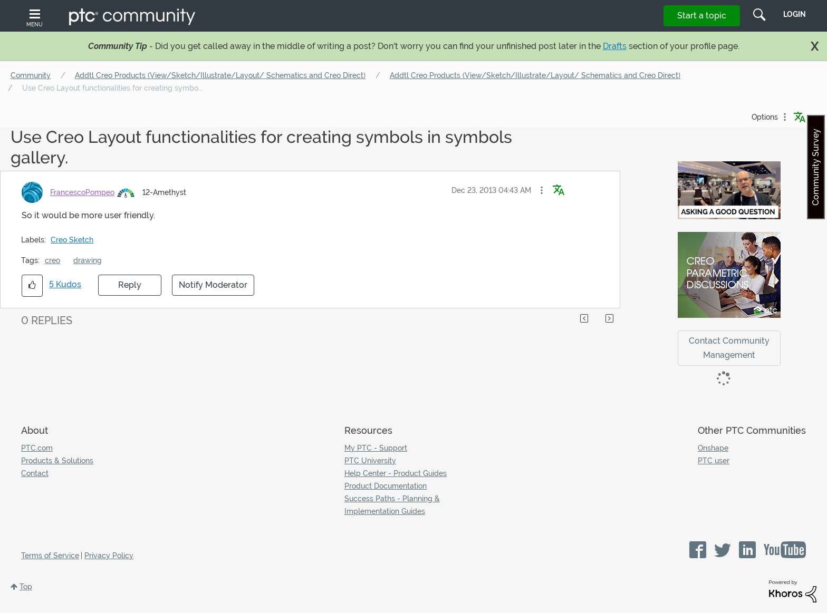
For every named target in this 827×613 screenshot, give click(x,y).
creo (52, 260)
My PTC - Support (375, 448)
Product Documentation (385, 486)
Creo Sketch (72, 240)
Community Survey (816, 167)
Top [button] (26, 586)
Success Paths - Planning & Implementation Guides (392, 504)
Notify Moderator (213, 285)
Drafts (615, 46)
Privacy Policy (108, 555)
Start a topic (701, 16)
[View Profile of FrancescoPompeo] (82, 192)
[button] (541, 190)
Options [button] (765, 117)
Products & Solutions (57, 460)
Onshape (713, 448)
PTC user (713, 460)
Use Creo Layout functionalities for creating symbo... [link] (112, 88)
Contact (35, 473)
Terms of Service (50, 555)
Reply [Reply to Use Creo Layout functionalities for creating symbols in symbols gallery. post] (129, 285)
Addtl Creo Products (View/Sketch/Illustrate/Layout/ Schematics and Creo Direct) (220, 75)
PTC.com (37, 448)
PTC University (370, 460)
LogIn (794, 14)
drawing (87, 260)
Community (31, 75)
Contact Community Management (729, 348)
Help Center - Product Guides (395, 473)
